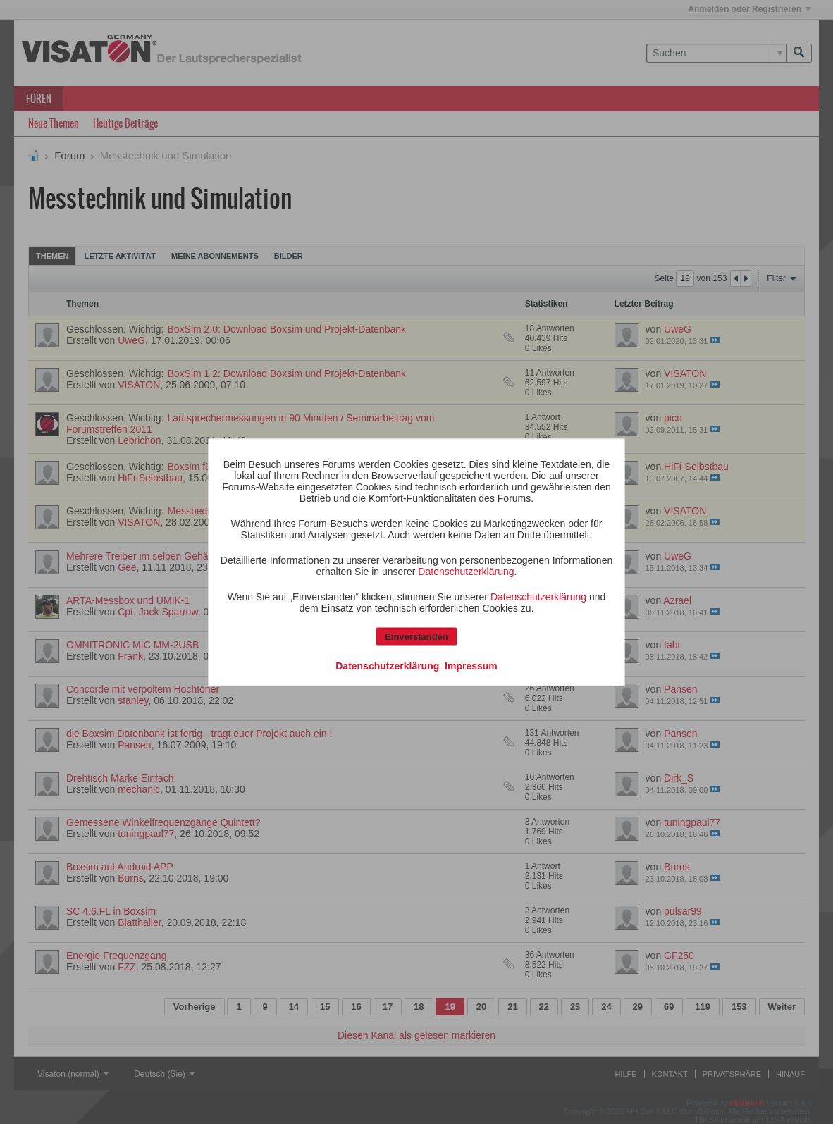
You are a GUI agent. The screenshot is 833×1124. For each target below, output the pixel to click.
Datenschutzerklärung (466, 570)
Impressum (471, 665)
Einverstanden (416, 636)
